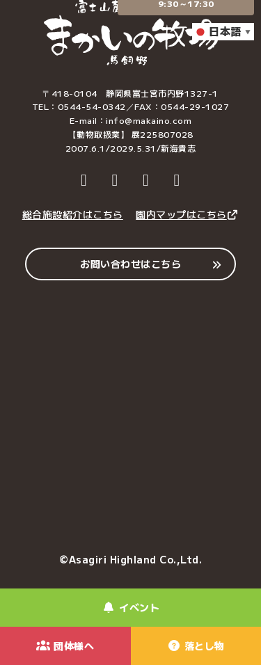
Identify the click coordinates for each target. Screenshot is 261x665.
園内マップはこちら (187, 214)
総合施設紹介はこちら (72, 214)
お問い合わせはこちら (130, 264)
